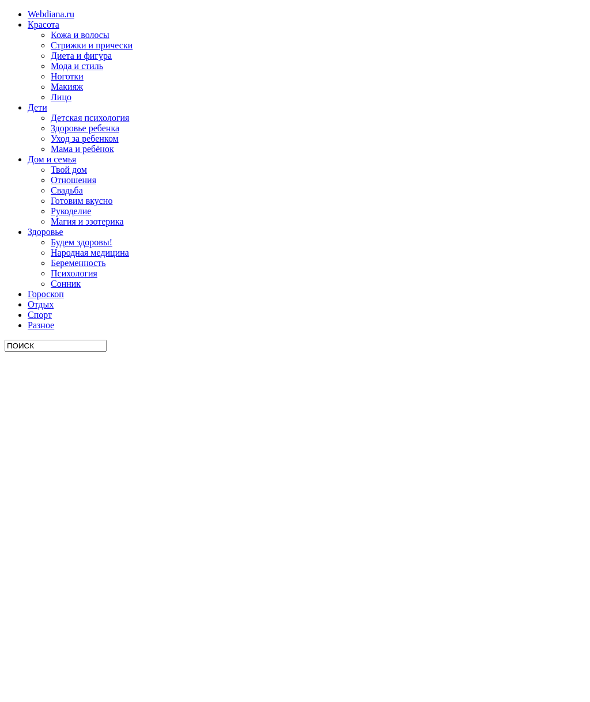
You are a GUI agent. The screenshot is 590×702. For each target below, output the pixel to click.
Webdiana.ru (51, 14)
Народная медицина (90, 252)
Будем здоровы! (81, 242)
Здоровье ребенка (85, 128)
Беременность (78, 263)
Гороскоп (46, 294)
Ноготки (67, 76)
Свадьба (67, 190)
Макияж (67, 87)
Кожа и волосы (80, 35)
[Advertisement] (91, 524)
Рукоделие (71, 211)
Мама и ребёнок (82, 149)
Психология (74, 273)
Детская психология (90, 118)
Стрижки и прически (92, 45)
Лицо (61, 97)
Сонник (66, 284)
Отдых (41, 304)
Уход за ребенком (85, 138)
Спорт (40, 315)
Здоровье (45, 232)
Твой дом (69, 169)
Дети (37, 107)
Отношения (73, 180)
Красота (43, 24)
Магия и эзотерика (87, 221)
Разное (41, 325)
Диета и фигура (81, 55)
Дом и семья (52, 159)
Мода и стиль (77, 66)
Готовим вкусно (81, 201)
